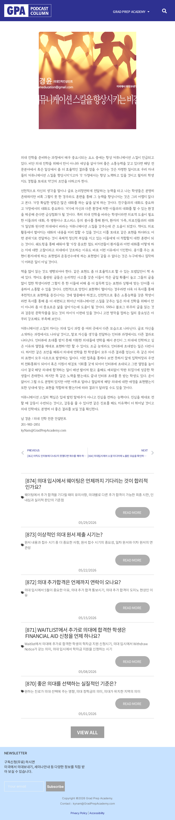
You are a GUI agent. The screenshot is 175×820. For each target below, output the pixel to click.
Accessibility (96, 813)
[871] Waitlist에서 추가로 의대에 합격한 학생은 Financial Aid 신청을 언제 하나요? (75, 632)
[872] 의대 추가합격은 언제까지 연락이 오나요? (73, 582)
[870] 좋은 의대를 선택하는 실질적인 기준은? (70, 683)
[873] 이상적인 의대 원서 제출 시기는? (64, 534)
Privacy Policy (79, 813)
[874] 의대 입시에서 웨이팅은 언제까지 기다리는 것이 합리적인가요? (86, 483)
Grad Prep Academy (131, 11)
